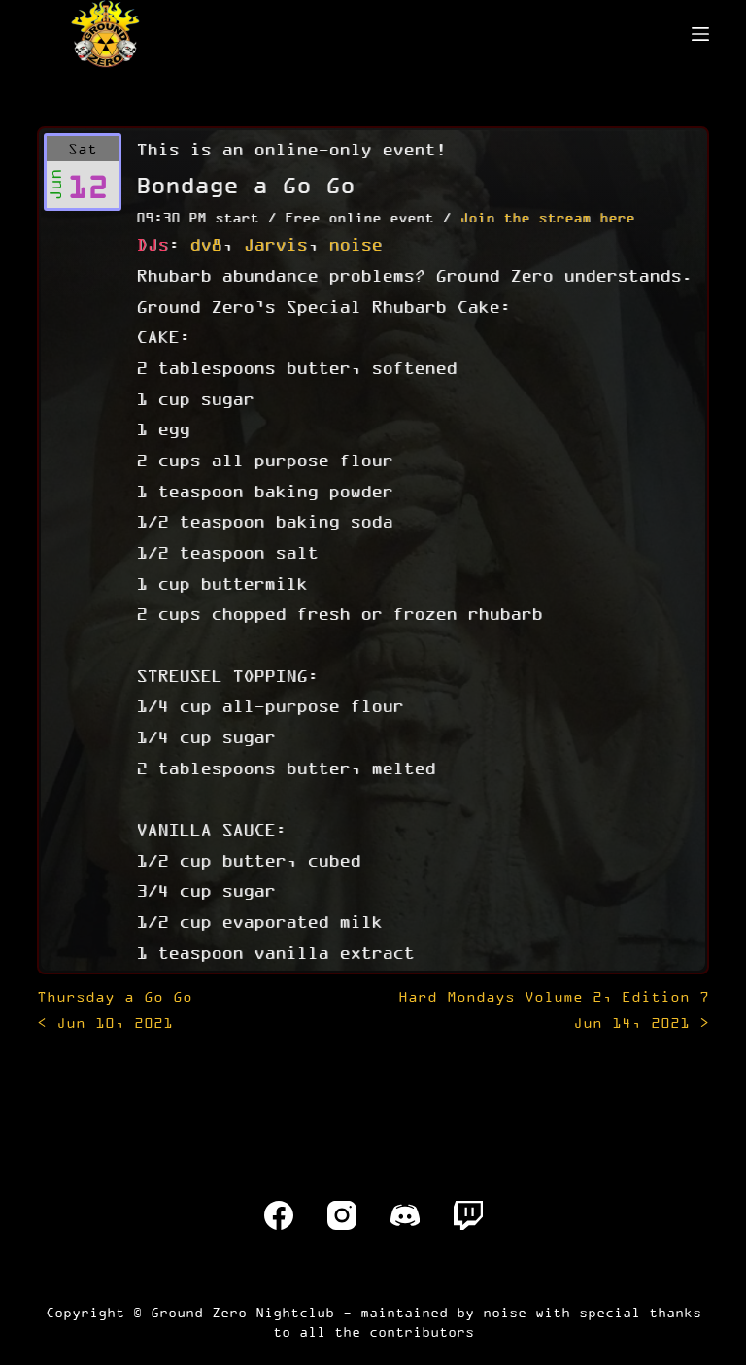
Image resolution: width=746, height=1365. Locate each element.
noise (355, 244)
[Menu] (700, 34)
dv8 (205, 244)
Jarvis (275, 244)
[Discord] (405, 1215)
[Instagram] (341, 1215)
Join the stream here (546, 217)
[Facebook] (278, 1215)
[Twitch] (468, 1215)
